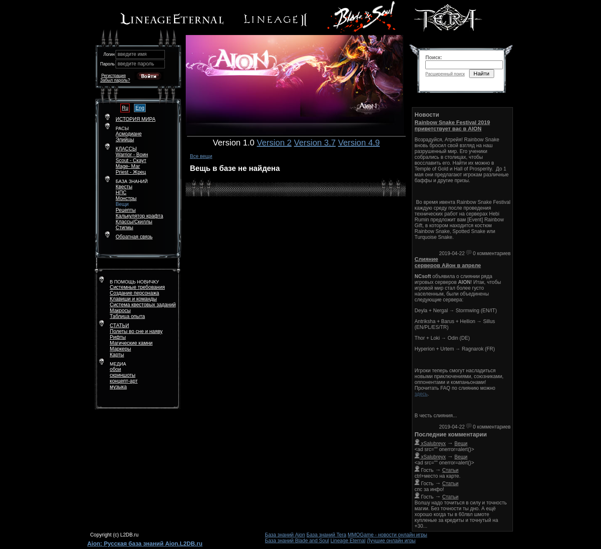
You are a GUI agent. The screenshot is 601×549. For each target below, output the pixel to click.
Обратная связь (134, 237)
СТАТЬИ (119, 325)
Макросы (120, 310)
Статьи (450, 470)
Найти (482, 73)
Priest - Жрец (131, 172)
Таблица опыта (127, 316)
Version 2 (274, 142)
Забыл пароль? (115, 80)
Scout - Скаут (131, 160)
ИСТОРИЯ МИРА (135, 119)
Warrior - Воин (132, 155)
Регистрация (113, 75)
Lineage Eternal (348, 541)
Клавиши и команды (133, 299)
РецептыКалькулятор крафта (139, 213)
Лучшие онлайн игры (391, 541)
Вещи (122, 204)
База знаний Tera (326, 535)
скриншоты (122, 375)
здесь (420, 394)
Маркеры (120, 349)
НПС (121, 193)
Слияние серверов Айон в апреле (447, 262)
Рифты (118, 337)
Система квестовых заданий (143, 305)
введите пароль (136, 64)
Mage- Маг (128, 166)
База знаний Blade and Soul (297, 541)
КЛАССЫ (126, 149)
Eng (139, 108)
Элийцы (125, 140)
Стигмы (124, 228)
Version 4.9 (359, 142)
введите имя (132, 54)
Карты (117, 355)
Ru (125, 108)
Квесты (124, 187)
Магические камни (131, 343)
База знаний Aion (285, 535)
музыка (118, 387)
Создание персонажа (134, 293)
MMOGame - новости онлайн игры (387, 535)
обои (115, 369)
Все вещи (201, 156)
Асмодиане (128, 134)
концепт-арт (124, 381)
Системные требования (137, 287)
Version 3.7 (315, 142)
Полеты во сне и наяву (136, 331)
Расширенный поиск (445, 74)
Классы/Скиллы (134, 222)
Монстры (126, 198)
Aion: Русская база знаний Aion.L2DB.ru (144, 543)
